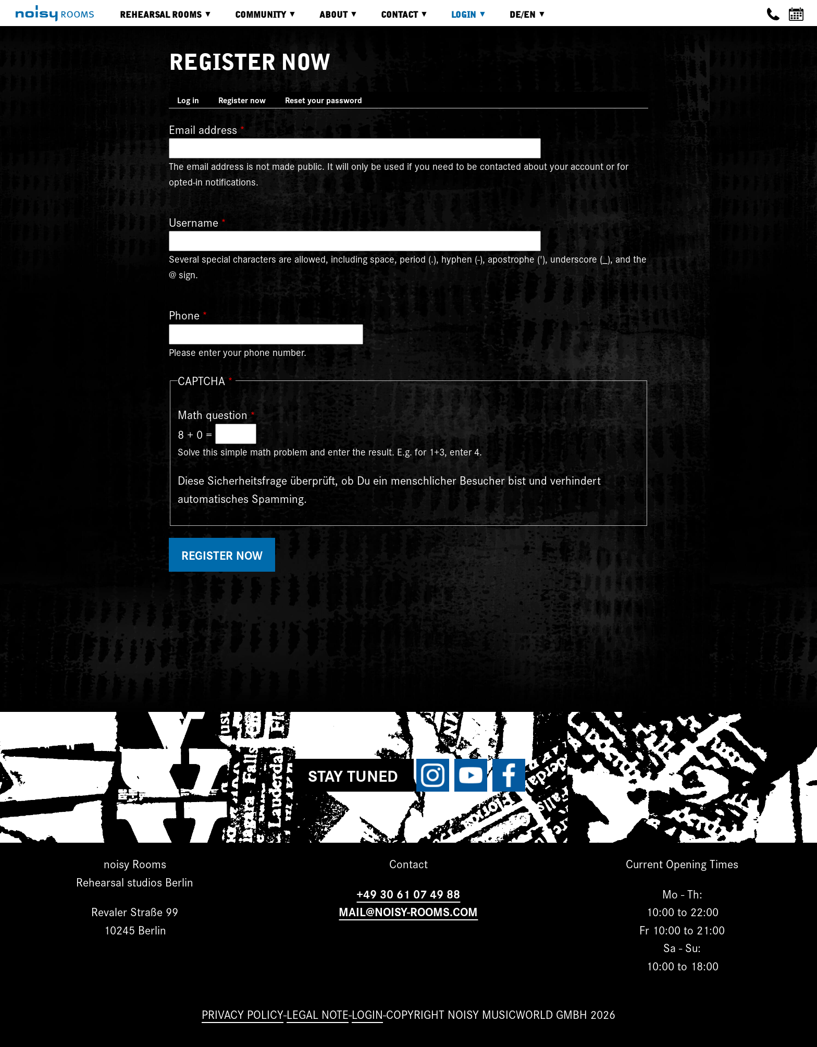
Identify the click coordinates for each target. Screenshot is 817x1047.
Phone (184, 314)
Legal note (318, 1014)
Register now (246, 101)
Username (193, 221)
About (331, 18)
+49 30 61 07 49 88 (408, 893)
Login (461, 18)
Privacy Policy (242, 1014)
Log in (188, 100)
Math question (212, 414)
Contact (396, 18)
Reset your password (323, 100)
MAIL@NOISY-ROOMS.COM (408, 911)
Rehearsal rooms (158, 18)
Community (257, 18)
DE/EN (520, 18)
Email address (203, 129)
